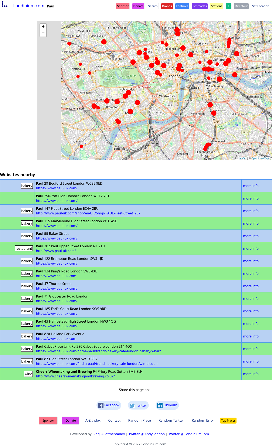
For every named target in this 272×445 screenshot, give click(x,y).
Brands (167, 6)
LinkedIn (167, 405)
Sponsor (123, 6)
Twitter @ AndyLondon (147, 434)
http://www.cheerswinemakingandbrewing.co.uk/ (75, 376)
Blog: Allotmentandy (108, 434)
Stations (216, 6)
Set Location (260, 6)
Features (182, 6)
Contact (114, 420)
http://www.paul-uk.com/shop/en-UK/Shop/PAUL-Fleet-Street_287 (88, 213)
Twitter (138, 405)
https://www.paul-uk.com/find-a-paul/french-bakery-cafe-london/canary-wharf (98, 351)
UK (229, 6)
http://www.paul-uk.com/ (56, 250)
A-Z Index (93, 420)
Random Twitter (171, 420)
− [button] (43, 33)
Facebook (109, 405)
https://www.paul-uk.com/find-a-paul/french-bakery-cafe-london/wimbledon (96, 363)
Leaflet (242, 158)
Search (152, 6)
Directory (241, 6)
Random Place (139, 420)
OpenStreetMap (260, 158)
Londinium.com (22, 6)
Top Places (228, 420)
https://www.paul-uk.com (56, 276)
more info (251, 185)
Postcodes (200, 6)
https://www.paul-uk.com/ (57, 188)
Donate (138, 6)
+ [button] (43, 27)
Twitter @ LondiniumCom (189, 434)
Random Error (203, 420)
